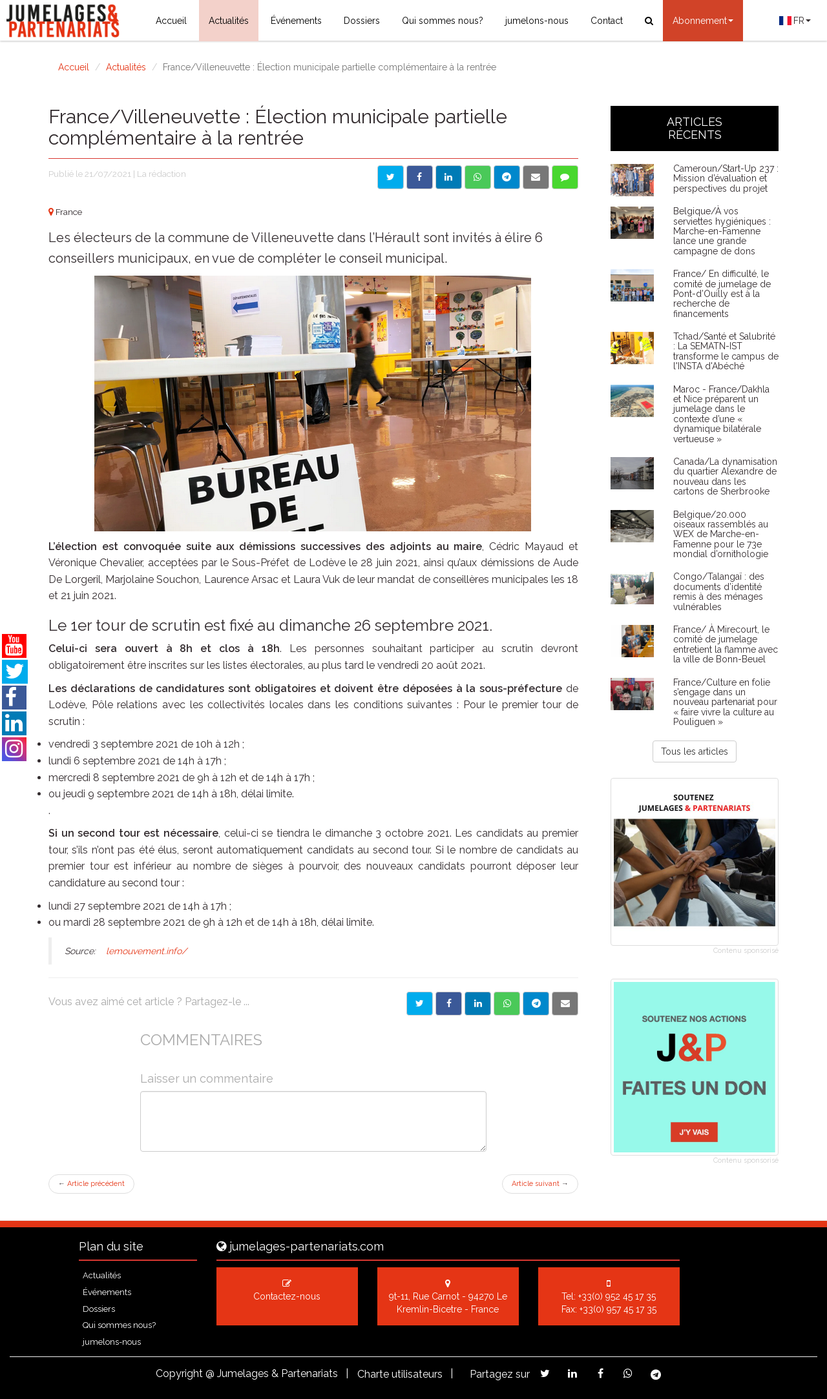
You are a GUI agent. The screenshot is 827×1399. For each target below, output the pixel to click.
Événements (296, 20)
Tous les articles (694, 751)
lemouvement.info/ (146, 951)
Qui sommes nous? (442, 20)
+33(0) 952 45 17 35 (617, 1296)
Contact (607, 20)
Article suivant (540, 1183)
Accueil (171, 20)
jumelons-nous (537, 20)
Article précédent (91, 1183)
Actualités (229, 20)
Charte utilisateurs (400, 1374)
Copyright (179, 1373)
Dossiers (362, 20)
